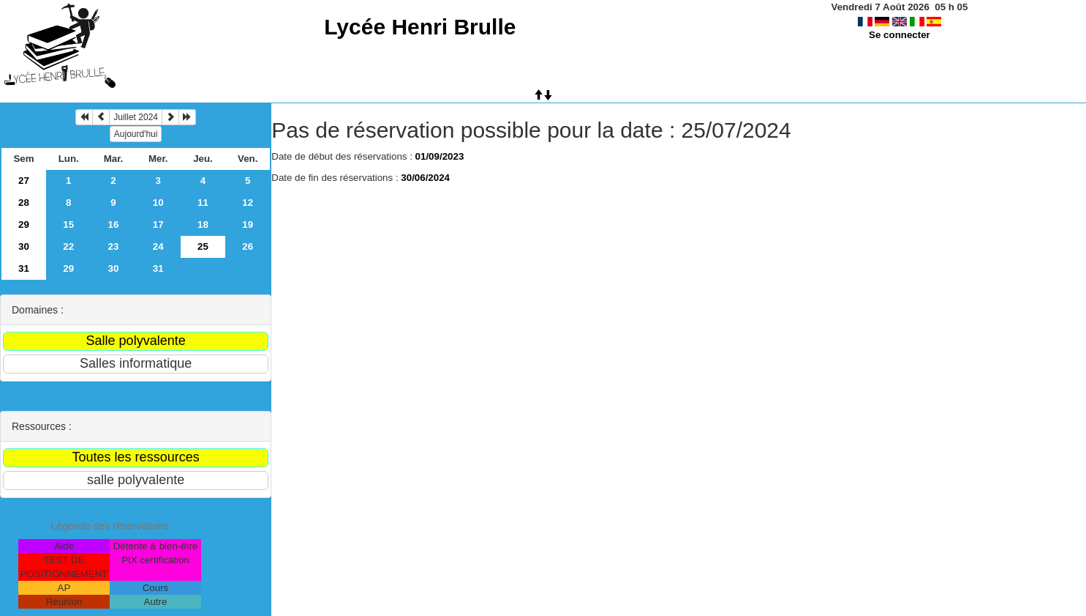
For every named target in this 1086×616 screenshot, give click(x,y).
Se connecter (899, 34)
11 (202, 202)
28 (23, 202)
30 (23, 246)
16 (113, 224)
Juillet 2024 (135, 117)
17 (158, 224)
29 (23, 224)
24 (158, 246)
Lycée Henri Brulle (420, 27)
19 (247, 224)
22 (68, 246)
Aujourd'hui (136, 134)
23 (113, 246)
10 (158, 202)
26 (247, 246)
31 (23, 268)
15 (68, 224)
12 (247, 202)
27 (23, 180)
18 (202, 224)
